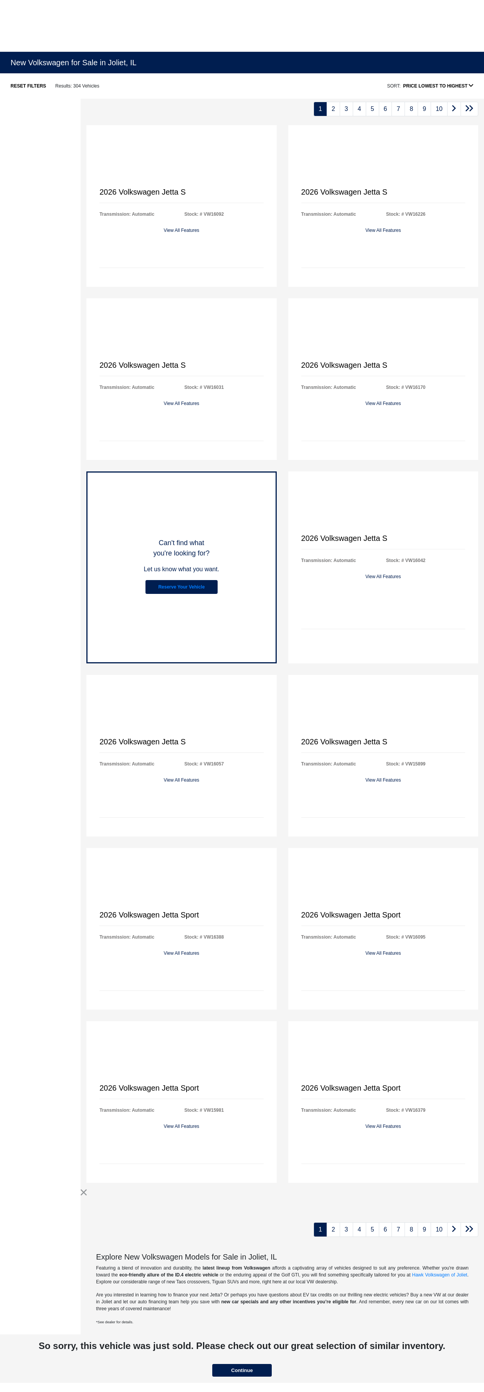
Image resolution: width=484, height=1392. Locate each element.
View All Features (182, 230)
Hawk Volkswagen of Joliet (439, 1275)
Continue (242, 1370)
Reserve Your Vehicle (181, 587)
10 (439, 109)
